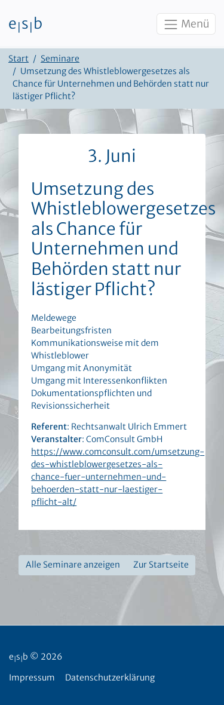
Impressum (32, 677)
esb (25, 24)
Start (18, 58)
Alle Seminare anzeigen (73, 564)
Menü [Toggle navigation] (185, 24)
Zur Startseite (161, 564)
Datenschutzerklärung (110, 677)
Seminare (60, 58)
